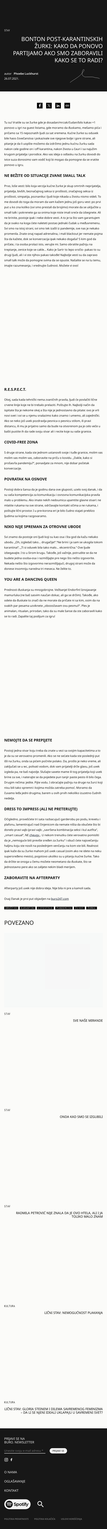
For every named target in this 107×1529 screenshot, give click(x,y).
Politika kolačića (44, 1519)
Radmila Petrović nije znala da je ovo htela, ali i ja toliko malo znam (59, 1215)
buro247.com (60, 899)
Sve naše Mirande (88, 1020)
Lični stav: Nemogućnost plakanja (73, 1313)
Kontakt (11, 1490)
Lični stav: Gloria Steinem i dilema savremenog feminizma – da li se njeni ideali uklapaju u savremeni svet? (53, 1411)
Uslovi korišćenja (71, 1519)
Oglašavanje (14, 1481)
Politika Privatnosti (16, 1519)
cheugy (34, 835)
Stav (7, 30)
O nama (10, 1472)
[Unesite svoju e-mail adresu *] (24, 1450)
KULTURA (9, 1306)
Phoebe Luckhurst (26, 74)
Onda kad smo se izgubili (81, 1117)
